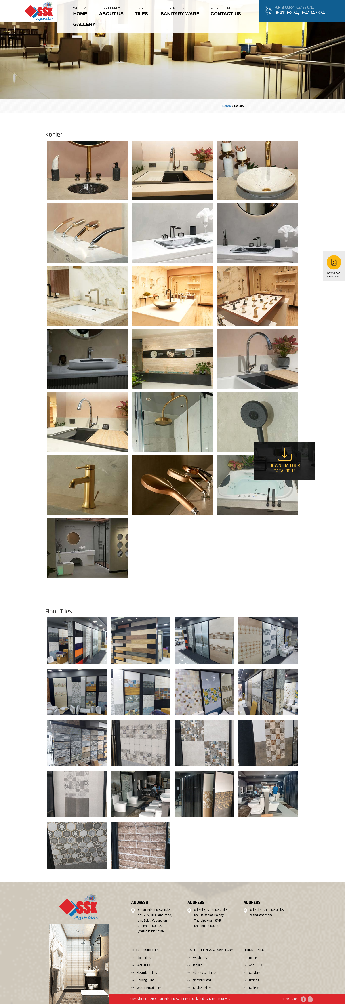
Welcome (80, 11)
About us (255, 965)
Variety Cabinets (205, 973)
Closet (197, 965)
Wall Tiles (143, 965)
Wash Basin (201, 958)
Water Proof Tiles (149, 988)
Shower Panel (202, 980)
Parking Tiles (145, 980)
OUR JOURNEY (111, 11)
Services (255, 973)
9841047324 (312, 13)
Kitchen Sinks (202, 988)
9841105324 (286, 13)
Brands (254, 980)
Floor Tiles (144, 958)
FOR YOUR (142, 11)
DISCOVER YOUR (180, 11)
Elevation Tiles (147, 973)
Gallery (254, 988)
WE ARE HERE (225, 11)
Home (226, 106)
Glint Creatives (219, 998)
